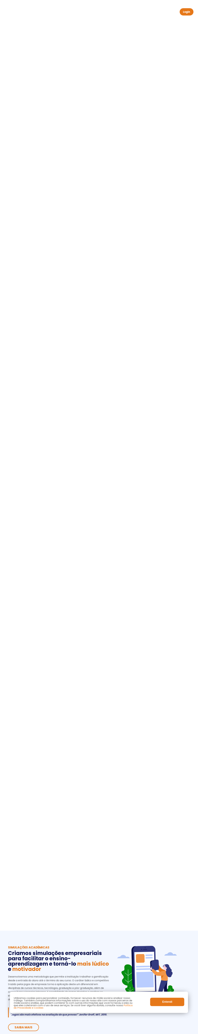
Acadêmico (69, 12)
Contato (157, 12)
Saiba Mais (23, 67)
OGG (131, 12)
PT (172, 12)
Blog (143, 12)
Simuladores (113, 12)
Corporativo (90, 12)
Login (186, 12)
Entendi (167, 1001)
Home (51, 12)
